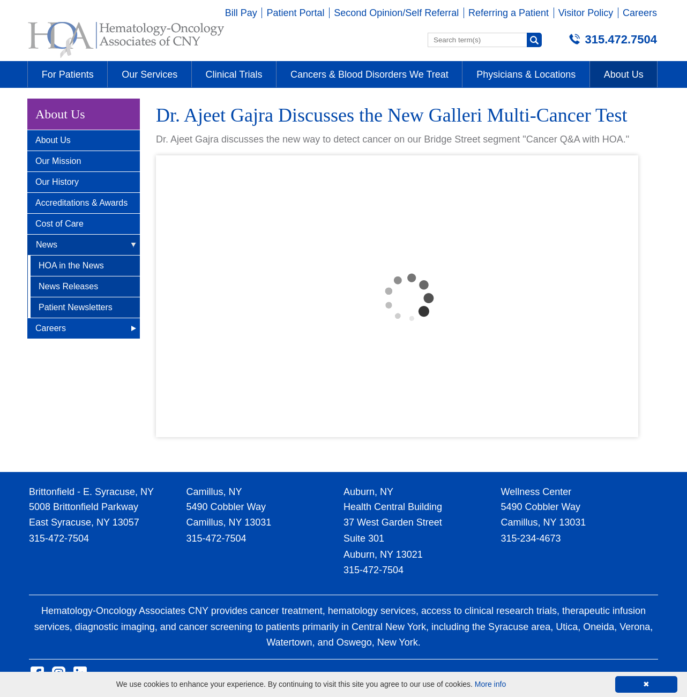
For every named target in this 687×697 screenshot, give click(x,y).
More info (490, 684)
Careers (640, 13)
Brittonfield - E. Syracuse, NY (91, 491)
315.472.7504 (621, 39)
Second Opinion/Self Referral (396, 13)
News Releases (68, 286)
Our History (57, 181)
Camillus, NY (214, 491)
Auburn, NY (368, 491)
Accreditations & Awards (81, 202)
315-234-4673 (531, 538)
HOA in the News (71, 265)
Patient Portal (295, 13)
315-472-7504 (59, 538)
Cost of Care (59, 223)
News (46, 244)
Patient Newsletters (76, 307)
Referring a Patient (508, 13)
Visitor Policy (586, 13)
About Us (53, 140)
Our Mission (58, 161)
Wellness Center (536, 491)
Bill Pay (241, 13)
